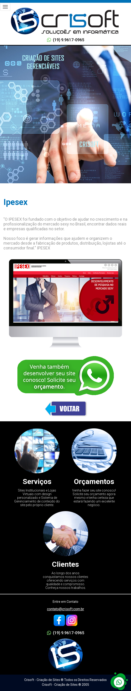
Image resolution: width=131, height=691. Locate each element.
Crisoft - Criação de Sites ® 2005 (65, 684)
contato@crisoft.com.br (65, 609)
